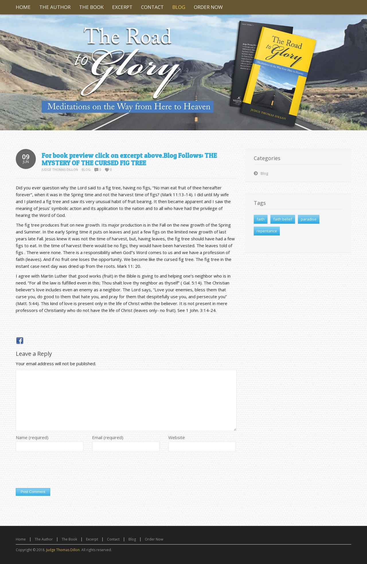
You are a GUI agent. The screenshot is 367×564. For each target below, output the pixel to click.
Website (176, 437)
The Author (44, 539)
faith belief (282, 219)
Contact (113, 539)
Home (21, 539)
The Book (69, 539)
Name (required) (32, 437)
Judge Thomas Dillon (60, 169)
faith (261, 219)
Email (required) (107, 437)
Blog (86, 169)
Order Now (154, 539)
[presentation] (59, 471)
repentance (267, 230)
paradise (309, 219)
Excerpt (92, 539)
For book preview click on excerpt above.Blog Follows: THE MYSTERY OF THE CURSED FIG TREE (129, 159)
